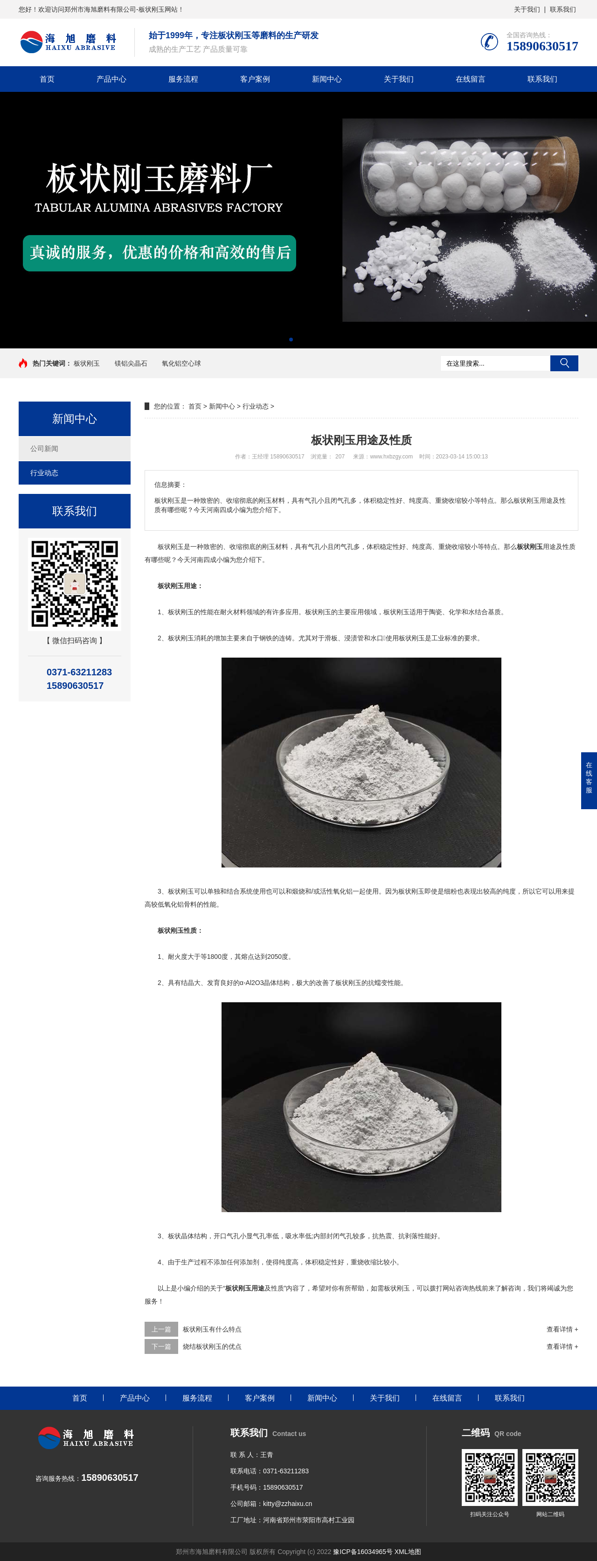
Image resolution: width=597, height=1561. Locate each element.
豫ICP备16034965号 (363, 1551)
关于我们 (527, 9)
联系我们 (563, 9)
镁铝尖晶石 (131, 363)
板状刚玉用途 (244, 1288)
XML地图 (408, 1551)
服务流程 (183, 79)
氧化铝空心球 (181, 363)
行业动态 (44, 473)
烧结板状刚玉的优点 (212, 1346)
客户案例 (255, 79)
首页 (47, 79)
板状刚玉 (87, 363)
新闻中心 (327, 79)
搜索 (564, 363)
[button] (291, 339)
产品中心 (111, 79)
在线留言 (471, 79)
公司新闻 (44, 448)
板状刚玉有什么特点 (212, 1329)
